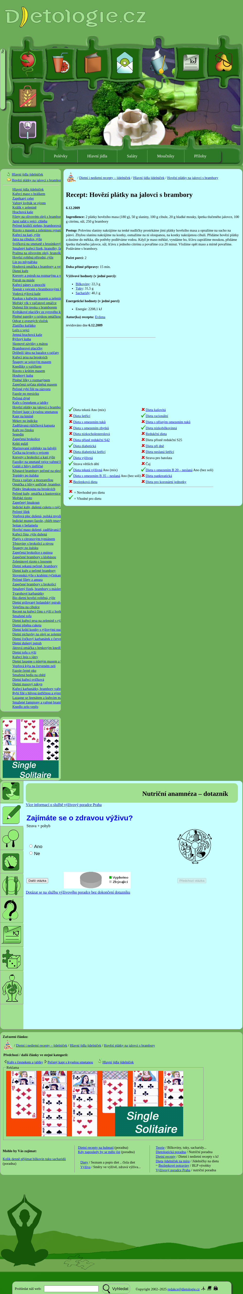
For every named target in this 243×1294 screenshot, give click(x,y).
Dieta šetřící (81, 416)
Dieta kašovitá (156, 410)
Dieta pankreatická (159, 476)
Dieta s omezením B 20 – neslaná (169, 470)
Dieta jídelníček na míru (172, 1161)
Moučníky (165, 156)
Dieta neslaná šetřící (160, 452)
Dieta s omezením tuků (89, 422)
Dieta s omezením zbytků (91, 428)
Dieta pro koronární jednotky (166, 482)
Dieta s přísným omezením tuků (168, 422)
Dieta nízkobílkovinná (161, 428)
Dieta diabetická (84, 446)
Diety (84, 1162)
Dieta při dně (155, 446)
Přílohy (200, 156)
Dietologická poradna (171, 1152)
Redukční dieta (156, 434)
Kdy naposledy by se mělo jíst (99, 1152)
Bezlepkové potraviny (174, 1165)
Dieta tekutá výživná (87, 470)
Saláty (132, 156)
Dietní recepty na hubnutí (96, 1147)
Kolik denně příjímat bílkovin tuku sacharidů (34, 1159)
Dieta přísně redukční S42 (91, 440)
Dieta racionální (157, 416)
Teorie (160, 1147)
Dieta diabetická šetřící (89, 452)
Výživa (86, 1167)
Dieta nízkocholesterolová (91, 434)
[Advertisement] (172, 329)
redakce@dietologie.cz (184, 1289)
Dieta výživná (83, 458)
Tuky (79, 288)
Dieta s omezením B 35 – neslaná (96, 476)
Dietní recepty (166, 1156)
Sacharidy (83, 293)
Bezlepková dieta (85, 482)
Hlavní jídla (97, 156)
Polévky (61, 156)
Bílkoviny (83, 284)
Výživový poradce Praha (173, 1170)
